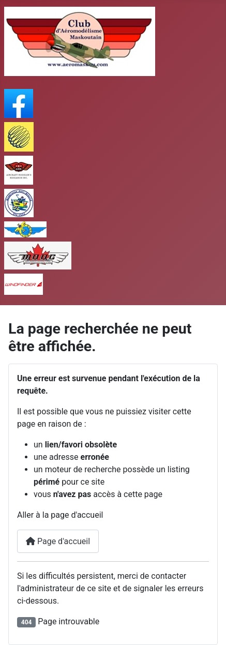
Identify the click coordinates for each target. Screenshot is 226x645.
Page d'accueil (58, 541)
